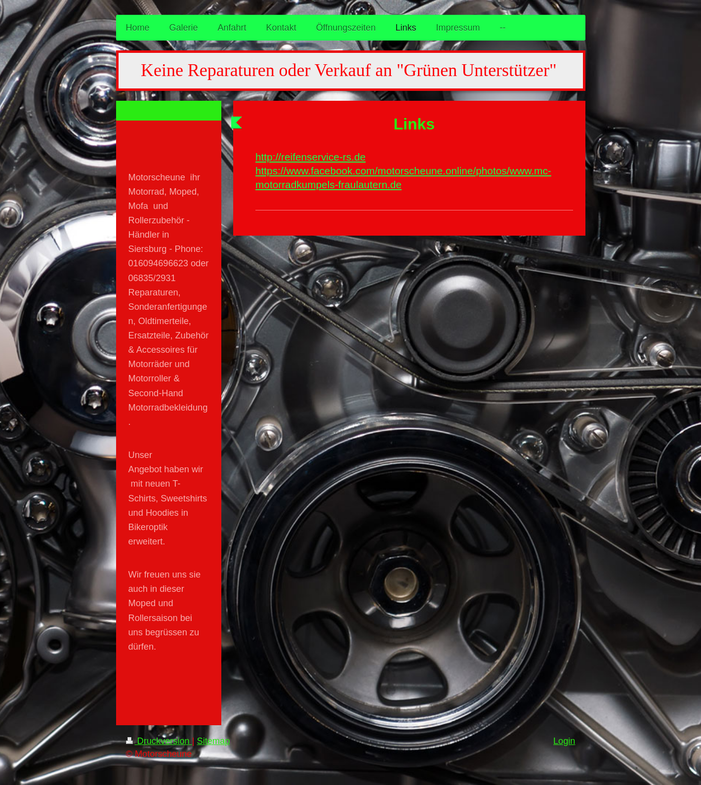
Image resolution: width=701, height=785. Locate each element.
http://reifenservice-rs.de (310, 157)
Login (564, 741)
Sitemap (213, 741)
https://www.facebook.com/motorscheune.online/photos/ (382, 170)
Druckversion (159, 741)
